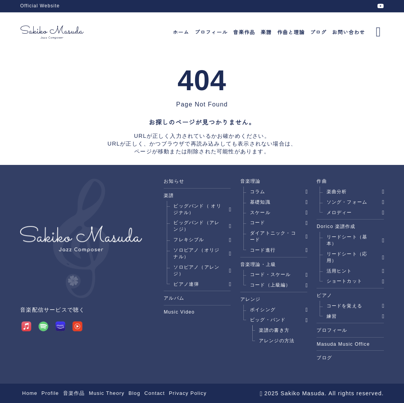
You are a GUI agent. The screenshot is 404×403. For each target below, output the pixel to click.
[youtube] (380, 6)
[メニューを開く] (378, 31)
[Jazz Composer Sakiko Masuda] (52, 32)
